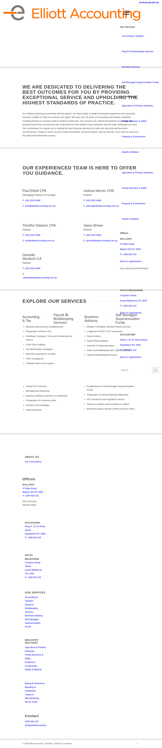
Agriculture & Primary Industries (137, 105)
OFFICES (143, 3)
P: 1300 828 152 (128, 254)
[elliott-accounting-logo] (71, 13)
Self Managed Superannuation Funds (140, 82)
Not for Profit (31, 702)
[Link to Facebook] (137, 743)
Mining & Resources (35, 683)
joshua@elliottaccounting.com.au (102, 206)
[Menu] (125, 13)
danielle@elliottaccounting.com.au (40, 277)
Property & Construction (134, 136)
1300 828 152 (153, 3)
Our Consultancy (33, 461)
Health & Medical (130, 152)
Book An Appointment (130, 261)
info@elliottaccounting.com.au (40, 725)
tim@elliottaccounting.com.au (39, 240)
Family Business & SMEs (134, 121)
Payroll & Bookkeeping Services (137, 51)
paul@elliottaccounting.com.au (40, 206)
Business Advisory (131, 67)
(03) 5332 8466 (32, 200)
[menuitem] (125, 13)
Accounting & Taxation (133, 36)
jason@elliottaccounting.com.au (102, 240)
